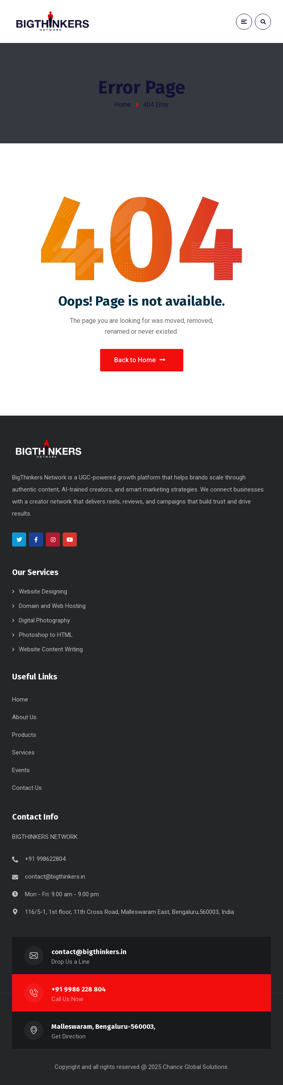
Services (23, 752)
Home (122, 104)
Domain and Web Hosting (52, 606)
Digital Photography (44, 620)
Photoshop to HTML (46, 634)
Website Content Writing (51, 649)
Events (21, 770)
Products (24, 734)
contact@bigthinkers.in (55, 876)
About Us (24, 717)
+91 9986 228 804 (78, 989)
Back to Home (139, 360)
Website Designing (43, 591)
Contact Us (27, 787)
